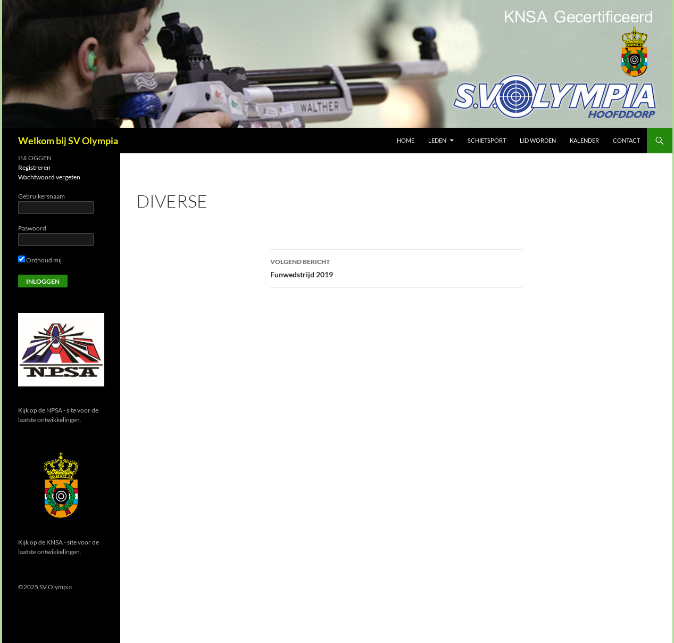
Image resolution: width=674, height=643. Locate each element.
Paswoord (32, 228)
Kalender (584, 140)
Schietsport (487, 140)
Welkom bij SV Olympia (68, 140)
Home (405, 140)
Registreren (34, 167)
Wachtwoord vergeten (49, 177)
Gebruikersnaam (41, 196)
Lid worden (538, 140)
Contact (626, 140)
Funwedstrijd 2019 (396, 267)
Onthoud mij (40, 260)
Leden (437, 140)
